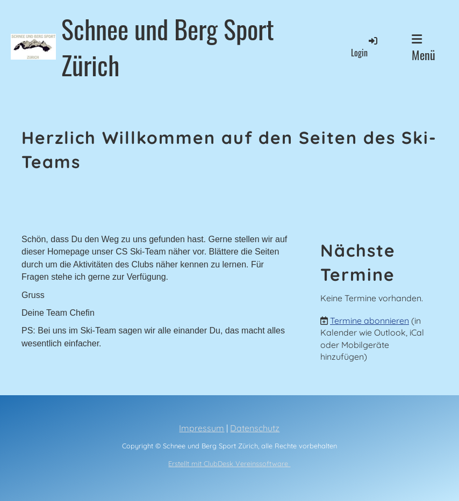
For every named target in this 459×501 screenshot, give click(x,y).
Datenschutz (254, 428)
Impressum (201, 428)
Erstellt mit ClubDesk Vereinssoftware (229, 463)
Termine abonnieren (369, 320)
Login (365, 47)
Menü (423, 48)
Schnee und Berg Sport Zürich (167, 47)
